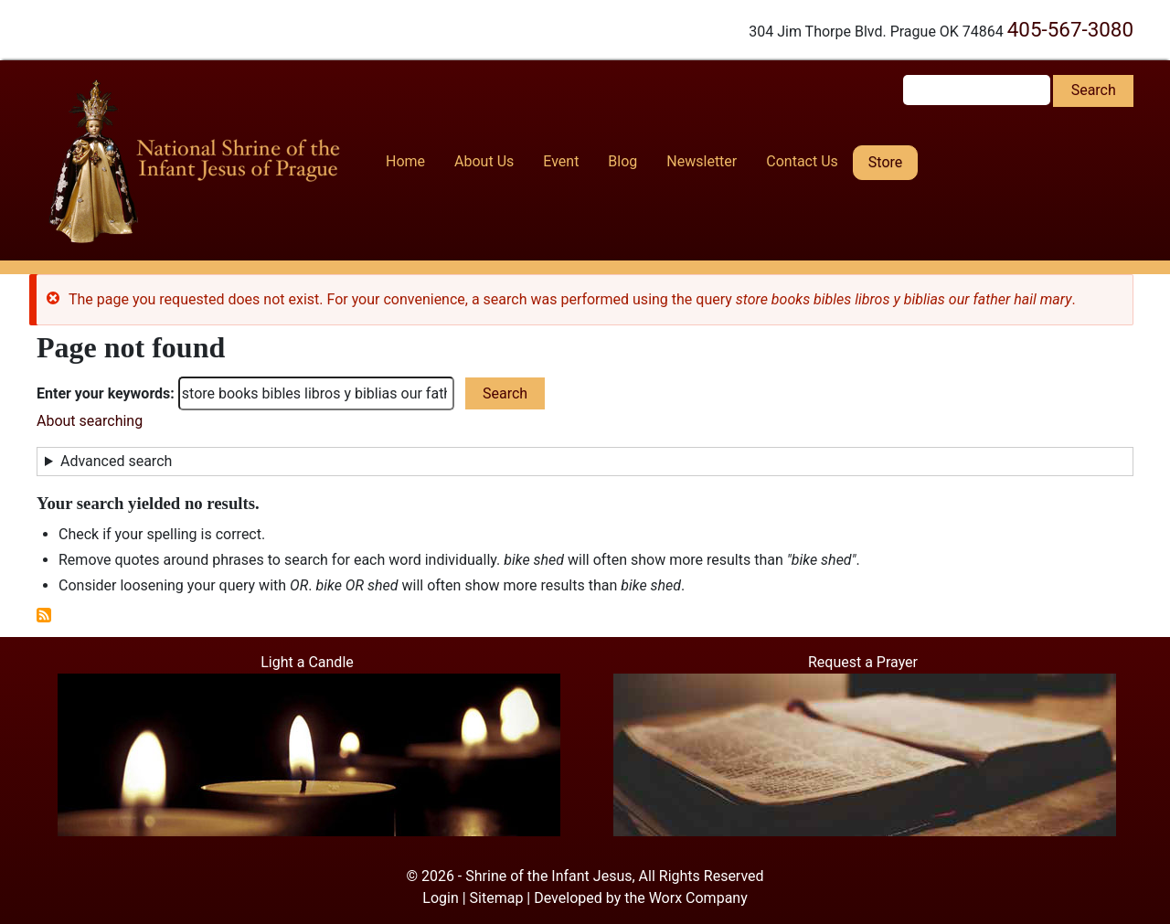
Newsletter (701, 161)
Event (561, 161)
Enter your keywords (103, 393)
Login (440, 898)
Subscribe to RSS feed (44, 615)
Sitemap (497, 898)
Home (405, 161)
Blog (622, 161)
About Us (484, 161)
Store (885, 162)
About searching (90, 421)
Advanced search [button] (116, 461)
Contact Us (802, 161)
